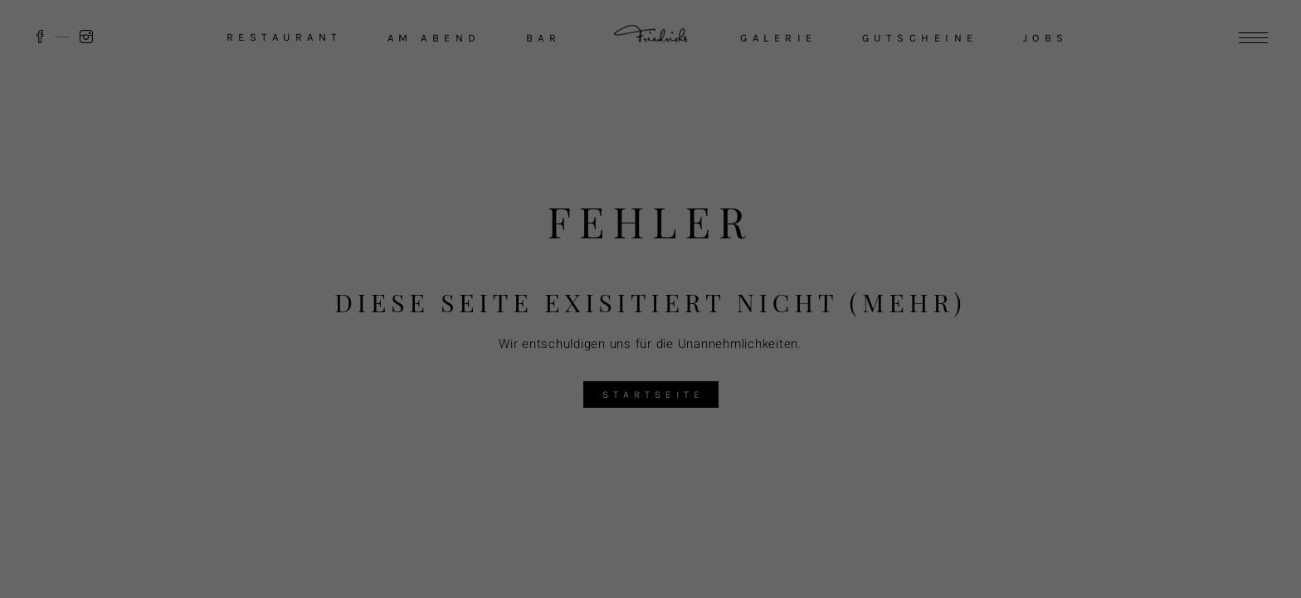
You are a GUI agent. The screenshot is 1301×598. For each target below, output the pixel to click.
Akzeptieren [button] (1073, 465)
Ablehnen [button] (1072, 514)
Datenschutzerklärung (995, 427)
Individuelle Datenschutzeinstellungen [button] (1073, 563)
